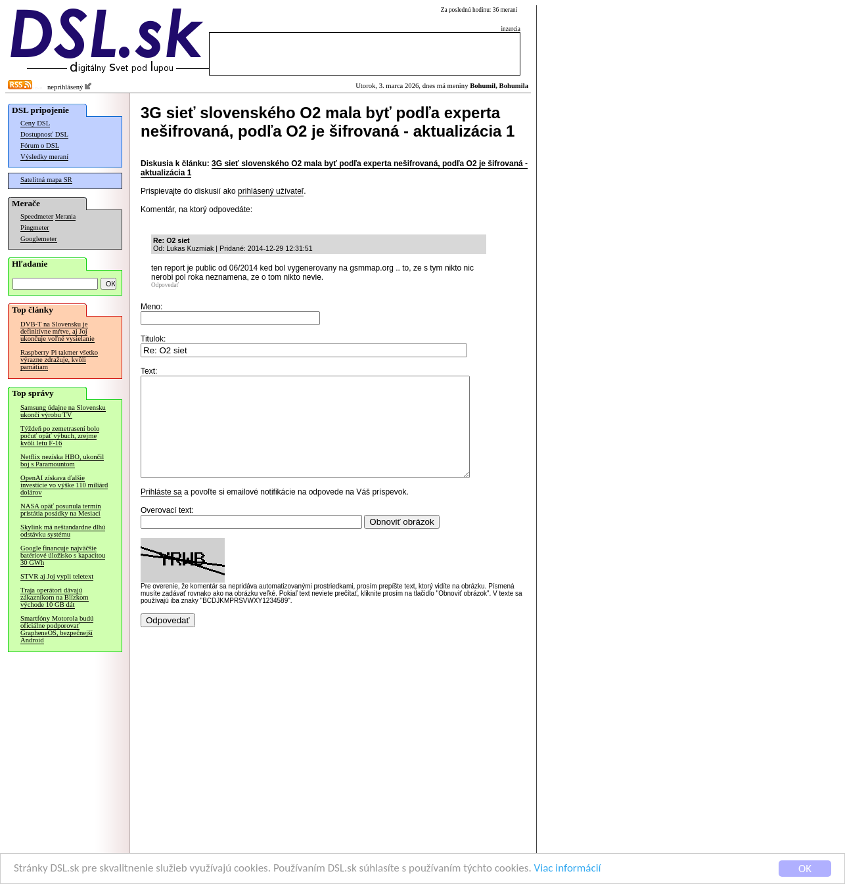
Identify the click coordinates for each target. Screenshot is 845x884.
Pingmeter (34, 227)
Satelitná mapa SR (46, 179)
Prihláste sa (161, 511)
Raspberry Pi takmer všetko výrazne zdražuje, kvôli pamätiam (59, 359)
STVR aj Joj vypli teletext (56, 576)
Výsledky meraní (44, 156)
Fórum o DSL (39, 145)
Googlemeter (38, 238)
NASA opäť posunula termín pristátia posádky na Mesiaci (60, 509)
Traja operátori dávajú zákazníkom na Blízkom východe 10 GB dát (54, 597)
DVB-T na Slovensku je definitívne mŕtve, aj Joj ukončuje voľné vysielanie (57, 331)
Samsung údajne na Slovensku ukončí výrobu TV (63, 411)
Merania (65, 216)
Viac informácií (567, 868)
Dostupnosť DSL (44, 134)
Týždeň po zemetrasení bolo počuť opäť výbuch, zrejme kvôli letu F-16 (59, 436)
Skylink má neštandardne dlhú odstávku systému (62, 530)
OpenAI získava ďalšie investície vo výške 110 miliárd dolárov (64, 485)
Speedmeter (36, 216)
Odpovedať (165, 285)
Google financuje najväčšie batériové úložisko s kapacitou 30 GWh (62, 555)
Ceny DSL (35, 123)
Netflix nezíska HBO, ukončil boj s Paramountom (62, 460)
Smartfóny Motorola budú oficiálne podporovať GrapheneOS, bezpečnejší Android (56, 629)
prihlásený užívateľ (271, 191)
